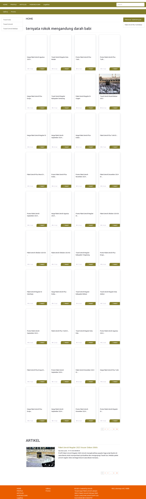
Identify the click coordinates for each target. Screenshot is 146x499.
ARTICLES (23, 4)
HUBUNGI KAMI (35, 4)
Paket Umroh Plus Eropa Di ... (36, 370)
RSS (113, 488)
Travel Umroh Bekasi (10, 28)
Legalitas (46, 4)
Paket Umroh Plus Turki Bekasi (133, 24)
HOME (5, 4)
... (110, 429)
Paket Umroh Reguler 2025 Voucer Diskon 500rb (78, 447)
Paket (42, 69)
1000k (127, 488)
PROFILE (13, 4)
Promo (13, 12)
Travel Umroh (8, 24)
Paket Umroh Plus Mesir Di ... (36, 174)
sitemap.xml (119, 488)
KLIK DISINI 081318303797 (83, 498)
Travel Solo (7, 20)
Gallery (5, 12)
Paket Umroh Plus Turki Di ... (109, 135)
